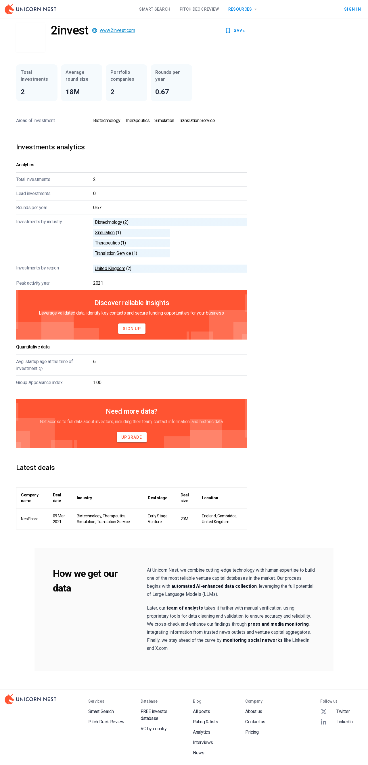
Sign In (352, 9)
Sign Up (131, 328)
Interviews (203, 742)
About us (253, 711)
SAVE (234, 30)
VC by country (154, 728)
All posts (201, 711)
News (198, 753)
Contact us (255, 721)
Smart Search (154, 9)
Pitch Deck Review (199, 9)
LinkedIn (336, 721)
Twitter (335, 711)
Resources (243, 9)
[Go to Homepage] (30, 9)
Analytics (201, 732)
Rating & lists (205, 721)
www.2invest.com (117, 30)
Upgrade (132, 437)
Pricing (251, 732)
